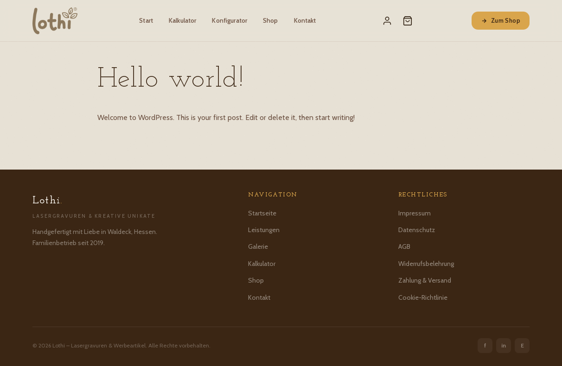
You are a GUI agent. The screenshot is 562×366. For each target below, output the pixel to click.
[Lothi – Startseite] (54, 20)
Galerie (258, 246)
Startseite (262, 213)
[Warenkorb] (407, 21)
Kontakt (305, 20)
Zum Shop (500, 20)
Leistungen (264, 230)
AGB (404, 246)
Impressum (414, 213)
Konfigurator (229, 20)
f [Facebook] (485, 345)
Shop (270, 20)
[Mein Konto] (387, 21)
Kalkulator (182, 20)
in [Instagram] (503, 345)
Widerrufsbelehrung (426, 263)
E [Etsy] (522, 345)
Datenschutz (416, 230)
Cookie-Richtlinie (422, 297)
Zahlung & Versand (424, 280)
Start (146, 20)
